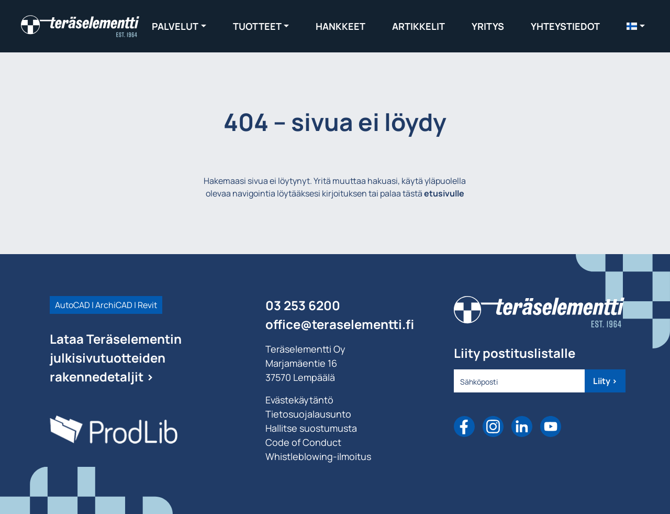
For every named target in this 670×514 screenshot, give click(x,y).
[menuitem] (635, 26)
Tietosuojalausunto (308, 414)
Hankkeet (340, 26)
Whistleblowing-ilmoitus (318, 456)
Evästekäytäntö (299, 399)
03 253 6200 (302, 305)
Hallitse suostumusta (311, 428)
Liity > (605, 381)
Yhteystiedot (565, 26)
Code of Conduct (303, 442)
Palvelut (175, 26)
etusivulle (444, 193)
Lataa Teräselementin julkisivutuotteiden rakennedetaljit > (116, 357)
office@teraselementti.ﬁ (339, 324)
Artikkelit (418, 26)
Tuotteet (257, 26)
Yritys (488, 26)
